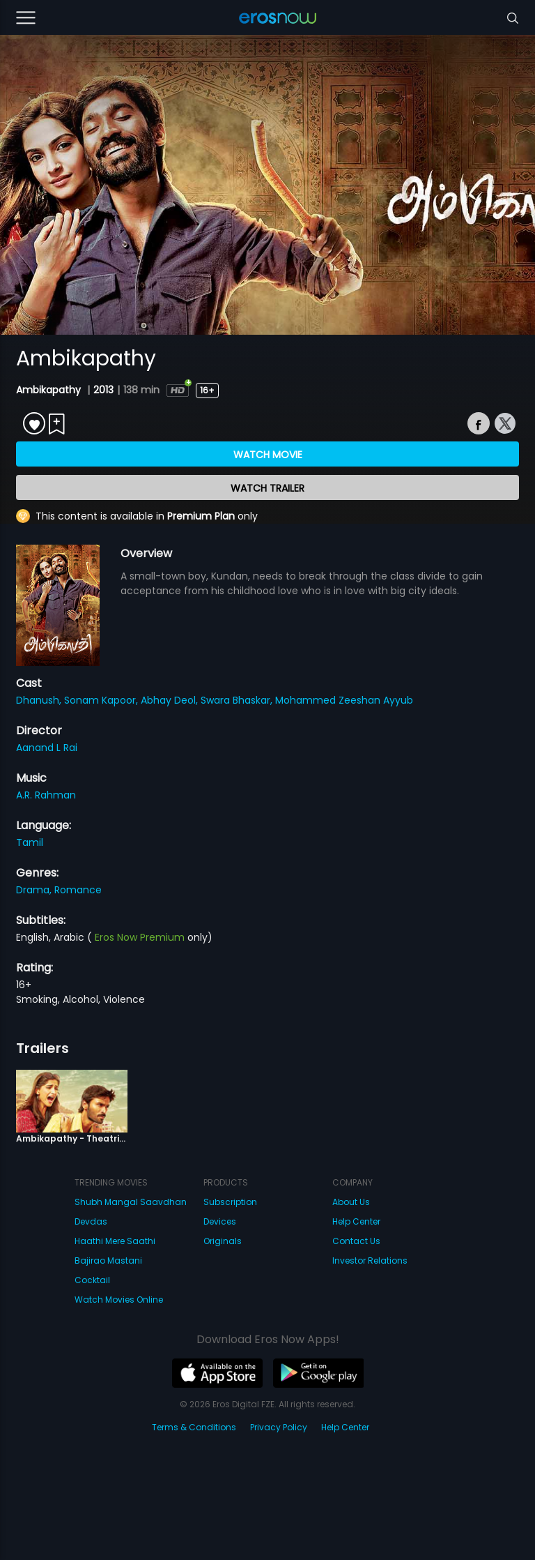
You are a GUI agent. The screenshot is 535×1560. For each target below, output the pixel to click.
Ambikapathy (50, 390)
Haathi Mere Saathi (115, 1241)
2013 (103, 390)
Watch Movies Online (119, 1299)
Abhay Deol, (171, 700)
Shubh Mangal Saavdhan (131, 1202)
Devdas (91, 1221)
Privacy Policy (278, 1427)
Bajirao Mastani (108, 1260)
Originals (222, 1241)
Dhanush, (40, 700)
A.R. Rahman (46, 795)
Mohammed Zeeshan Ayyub (344, 700)
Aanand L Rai (46, 748)
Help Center (356, 1221)
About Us (351, 1202)
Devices (219, 1221)
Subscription (230, 1202)
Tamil (29, 842)
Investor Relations (370, 1260)
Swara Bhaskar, (238, 700)
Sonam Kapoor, (102, 700)
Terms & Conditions (194, 1427)
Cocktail (92, 1280)
